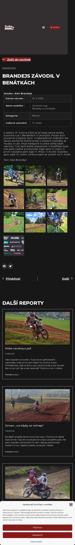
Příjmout (37, 527)
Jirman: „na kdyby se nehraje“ (24, 425)
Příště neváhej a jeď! (18, 348)
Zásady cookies (36, 541)
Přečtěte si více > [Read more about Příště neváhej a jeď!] (12, 375)
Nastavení (37, 535)
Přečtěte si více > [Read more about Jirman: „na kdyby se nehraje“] (12, 452)
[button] (71, 504)
